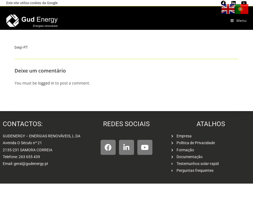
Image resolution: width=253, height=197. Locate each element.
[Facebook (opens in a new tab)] (223, 3)
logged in (46, 83)
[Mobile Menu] (239, 20)
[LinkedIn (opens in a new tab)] (233, 3)
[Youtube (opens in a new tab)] (242, 3)
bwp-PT (21, 47)
